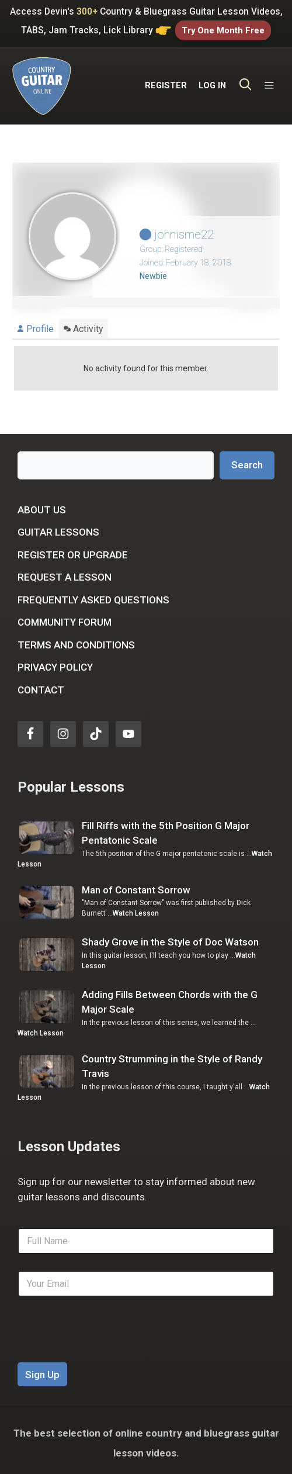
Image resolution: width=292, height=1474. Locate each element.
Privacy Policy (55, 660)
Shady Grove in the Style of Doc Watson (170, 935)
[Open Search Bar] (245, 81)
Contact (41, 682)
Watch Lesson (136, 906)
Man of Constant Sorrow (136, 883)
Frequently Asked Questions (93, 592)
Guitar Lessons (58, 525)
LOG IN (212, 81)
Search (247, 458)
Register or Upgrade (73, 547)
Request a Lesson (65, 570)
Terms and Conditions (76, 637)
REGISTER (166, 81)
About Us (42, 502)
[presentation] (106, 1347)
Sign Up (42, 1367)
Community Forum (65, 615)
